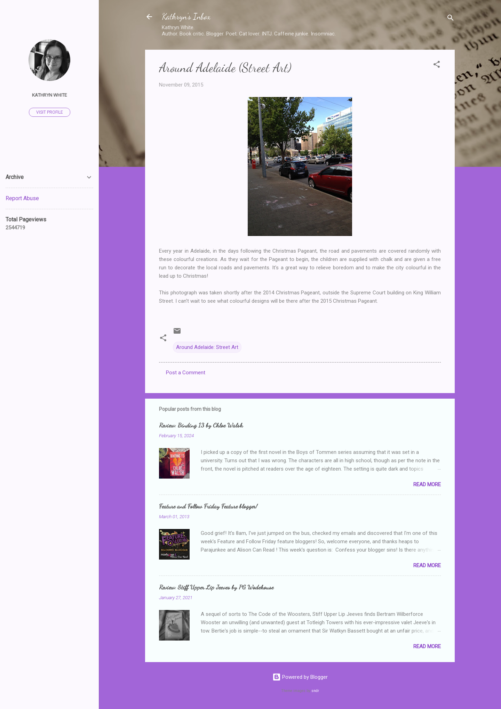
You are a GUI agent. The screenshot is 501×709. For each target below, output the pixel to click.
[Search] (450, 19)
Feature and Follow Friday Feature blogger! (208, 506)
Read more (427, 484)
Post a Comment (185, 372)
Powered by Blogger (300, 677)
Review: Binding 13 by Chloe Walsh (201, 425)
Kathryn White (49, 95)
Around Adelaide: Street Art (207, 347)
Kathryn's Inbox (186, 16)
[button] (436, 65)
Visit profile (49, 112)
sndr (315, 690)
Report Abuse (22, 198)
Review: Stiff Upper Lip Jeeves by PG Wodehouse (216, 587)
